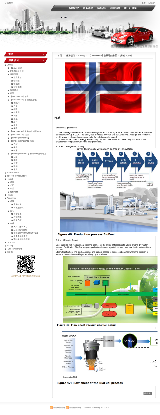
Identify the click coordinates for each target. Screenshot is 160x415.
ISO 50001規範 (17, 71)
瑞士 (16, 125)
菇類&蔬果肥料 (20, 230)
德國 (16, 109)
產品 (12, 188)
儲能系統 (14, 74)
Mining (10, 245)
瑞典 (16, 122)
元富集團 (9, 3)
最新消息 (88, 8)
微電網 (17, 84)
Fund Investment (14, 249)
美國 (16, 128)
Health (10, 195)
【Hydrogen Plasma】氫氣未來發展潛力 (28, 153)
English (151, 3)
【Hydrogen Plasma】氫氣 (22, 141)
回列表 (147, 393)
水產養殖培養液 (21, 236)
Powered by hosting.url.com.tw (97, 407)
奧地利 (17, 103)
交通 (16, 157)
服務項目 (102, 8)
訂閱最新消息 (59, 407)
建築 (16, 166)
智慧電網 (18, 87)
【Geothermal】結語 (19, 134)
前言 (12, 182)
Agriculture (11, 198)
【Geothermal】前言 (19, 96)
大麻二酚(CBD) (20, 226)
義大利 (17, 112)
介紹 (16, 144)
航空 (16, 163)
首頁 (60, 55)
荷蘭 (16, 115)
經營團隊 (18, 217)
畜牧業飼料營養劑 (22, 239)
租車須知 (115, 8)
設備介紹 (18, 220)
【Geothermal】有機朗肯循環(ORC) (26, 131)
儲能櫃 (17, 80)
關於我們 (74, 8)
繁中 (144, 3)
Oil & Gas (11, 242)
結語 (12, 93)
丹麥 (16, 106)
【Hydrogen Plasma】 (20, 138)
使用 (16, 150)
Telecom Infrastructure (17, 176)
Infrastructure (13, 173)
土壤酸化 (18, 204)
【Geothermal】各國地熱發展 (103, 55)
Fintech (10, 179)
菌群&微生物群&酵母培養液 (26, 233)
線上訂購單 (130, 8)
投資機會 (14, 90)
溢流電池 (18, 77)
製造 (16, 147)
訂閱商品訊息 (75, 407)
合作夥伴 (14, 192)
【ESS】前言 (16, 68)
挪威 (122, 55)
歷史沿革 (18, 214)
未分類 (10, 252)
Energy (82, 55)
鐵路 (16, 160)
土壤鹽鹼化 (19, 207)
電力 (16, 169)
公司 (12, 185)
